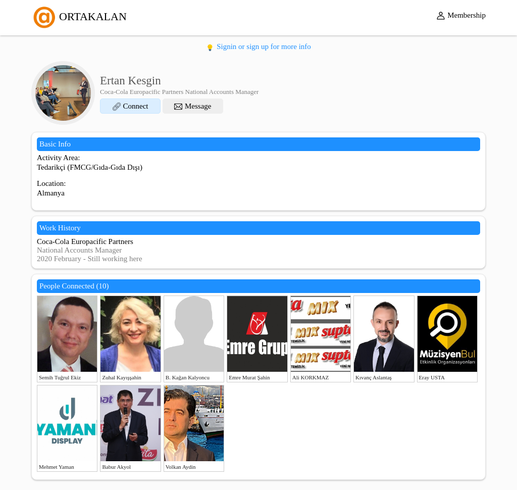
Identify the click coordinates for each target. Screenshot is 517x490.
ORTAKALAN (79, 16)
